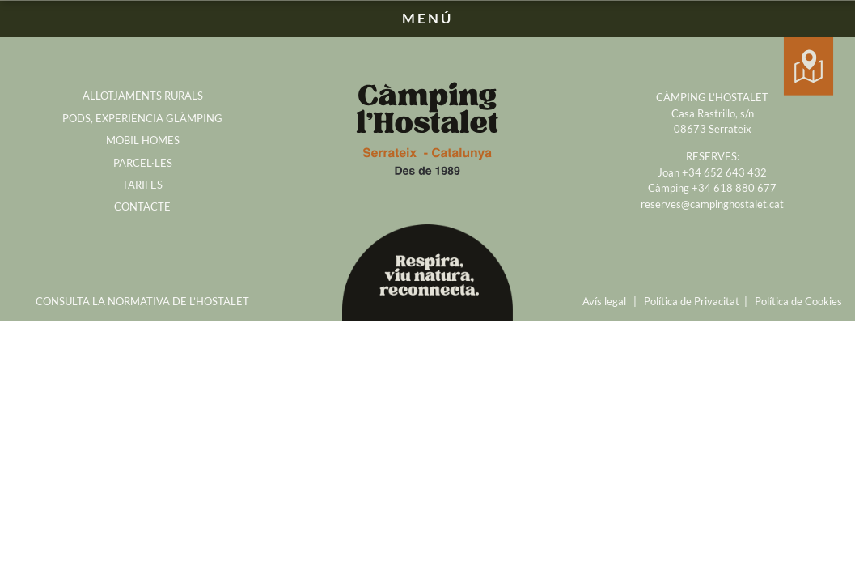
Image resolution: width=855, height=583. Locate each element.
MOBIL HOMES (143, 140)
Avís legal (604, 301)
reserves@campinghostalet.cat (712, 204)
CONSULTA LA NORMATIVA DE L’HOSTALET (142, 301)
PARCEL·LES (142, 162)
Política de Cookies (798, 301)
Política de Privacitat (691, 301)
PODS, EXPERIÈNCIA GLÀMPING (142, 118)
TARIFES (142, 184)
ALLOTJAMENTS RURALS (143, 95)
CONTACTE (142, 206)
